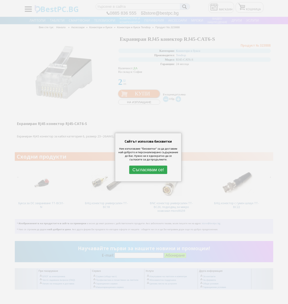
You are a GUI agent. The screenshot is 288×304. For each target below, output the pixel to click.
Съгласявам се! (148, 169)
